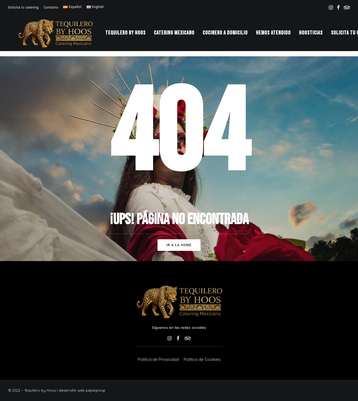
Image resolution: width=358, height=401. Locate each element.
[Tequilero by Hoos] (58, 35)
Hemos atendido (279, 35)
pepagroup (95, 390)
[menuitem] (23, 7)
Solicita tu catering (23, 7)
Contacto (51, 7)
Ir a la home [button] (178, 245)
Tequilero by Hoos (131, 35)
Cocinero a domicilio (231, 35)
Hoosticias (316, 35)
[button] (331, 7)
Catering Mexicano (180, 35)
